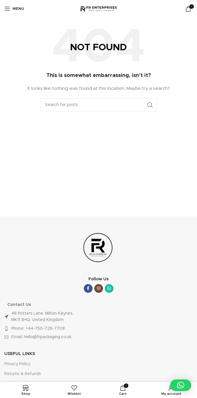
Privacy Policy (17, 364)
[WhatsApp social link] (109, 288)
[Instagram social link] (98, 288)
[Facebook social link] (88, 288)
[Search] (98, 105)
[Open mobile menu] (14, 9)
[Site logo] (98, 9)
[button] (180, 385)
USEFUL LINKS (19, 354)
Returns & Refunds (22, 374)
